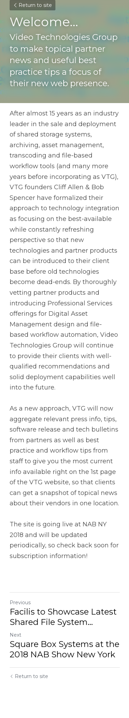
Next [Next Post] (15, 635)
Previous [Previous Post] (20, 602)
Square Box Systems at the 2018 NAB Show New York (64, 649)
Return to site (32, 5)
